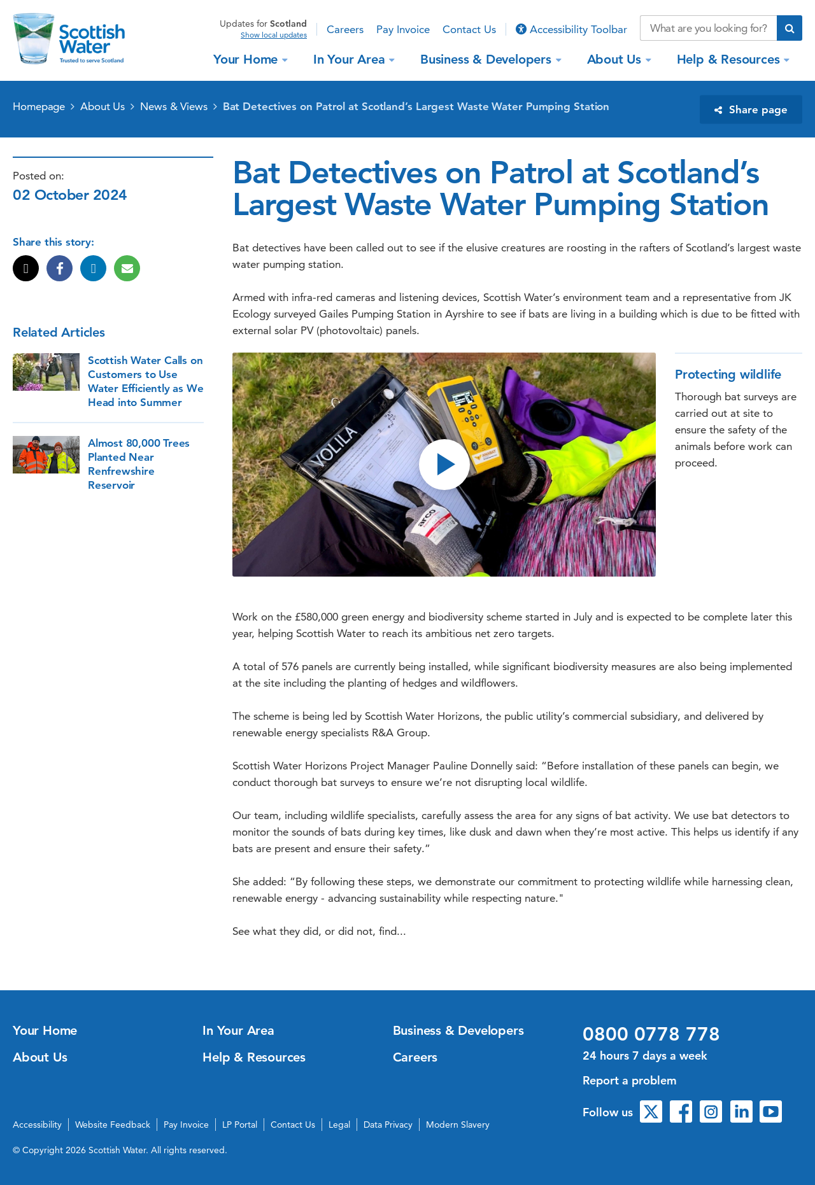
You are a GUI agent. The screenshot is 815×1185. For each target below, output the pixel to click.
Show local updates (274, 35)
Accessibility (37, 1124)
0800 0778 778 (651, 1034)
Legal (339, 1124)
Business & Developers (487, 59)
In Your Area (350, 59)
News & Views (174, 106)
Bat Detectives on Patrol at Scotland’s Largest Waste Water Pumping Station (416, 106)
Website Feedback (112, 1124)
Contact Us (469, 29)
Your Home (247, 59)
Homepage (39, 106)
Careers (345, 29)
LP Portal (239, 1124)
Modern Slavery (458, 1124)
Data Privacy (388, 1124)
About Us (616, 59)
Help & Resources (730, 59)
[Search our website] (708, 28)
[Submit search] (789, 28)
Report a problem (630, 1080)
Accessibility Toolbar (571, 29)
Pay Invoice (403, 29)
